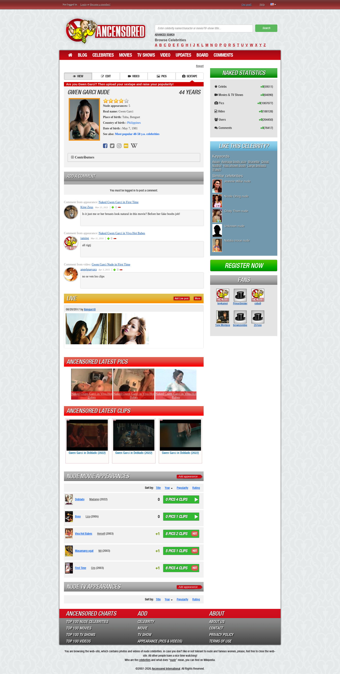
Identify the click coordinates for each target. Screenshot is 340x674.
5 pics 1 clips (176, 551)
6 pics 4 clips (176, 568)
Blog (82, 55)
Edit (106, 76)
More (197, 298)
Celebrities (103, 55)
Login (83, 4)
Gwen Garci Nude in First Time (111, 264)
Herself (101, 533)
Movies (125, 55)
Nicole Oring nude (236, 196)
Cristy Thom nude (236, 211)
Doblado (79, 499)
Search (266, 28)
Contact (216, 628)
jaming (84, 238)
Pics (162, 76)
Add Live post (181, 298)
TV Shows (146, 55)
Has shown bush (234, 165)
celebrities (144, 660)
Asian (216, 161)
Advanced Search (165, 34)
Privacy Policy (221, 634)
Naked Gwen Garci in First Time (119, 202)
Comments (223, 55)
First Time (80, 568)
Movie (142, 628)
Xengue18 (90, 309)
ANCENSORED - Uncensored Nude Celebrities (105, 31)
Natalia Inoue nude (237, 240)
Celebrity (145, 621)
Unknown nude (234, 226)
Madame (94, 499)
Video (165, 55)
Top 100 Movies (78, 628)
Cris (93, 568)
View (78, 76)
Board (202, 55)
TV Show (144, 634)
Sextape (189, 76)
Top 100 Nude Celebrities (87, 621)
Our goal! (247, 4)
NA (100, 550)
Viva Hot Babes (83, 533)
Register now (244, 266)
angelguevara (88, 269)
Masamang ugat (84, 550)
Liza (88, 516)
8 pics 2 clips (176, 533)
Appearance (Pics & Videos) (159, 641)
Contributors (84, 157)
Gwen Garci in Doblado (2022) (87, 437)
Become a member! (100, 4)
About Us (216, 621)
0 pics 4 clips (176, 499)
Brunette (254, 161)
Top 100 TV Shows (80, 634)
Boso (78, 516)
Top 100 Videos (78, 641)
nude (173, 660)
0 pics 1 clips (176, 516)
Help (262, 4)
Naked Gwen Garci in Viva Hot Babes (122, 233)
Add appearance (188, 476)
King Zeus (86, 207)
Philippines (134, 122)
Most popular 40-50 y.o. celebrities (137, 134)
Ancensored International (166, 668)
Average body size (233, 161)
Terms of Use (220, 641)
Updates (183, 55)
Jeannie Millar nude (237, 181)
